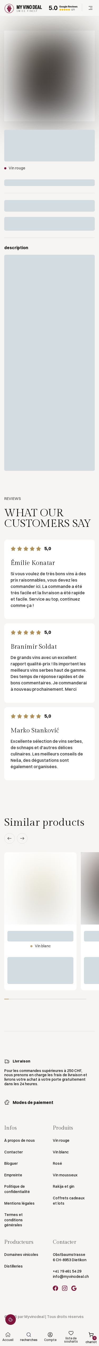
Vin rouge (61, 1140)
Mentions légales (19, 1203)
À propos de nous (19, 1140)
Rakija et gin (63, 1186)
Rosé (57, 1163)
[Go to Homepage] (23, 8)
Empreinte (13, 1175)
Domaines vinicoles (21, 1254)
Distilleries (13, 1266)
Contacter (13, 1152)
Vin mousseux (65, 1175)
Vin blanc (61, 1152)
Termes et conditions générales (13, 1219)
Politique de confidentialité (17, 1189)
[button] (90, 8)
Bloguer (11, 1163)
